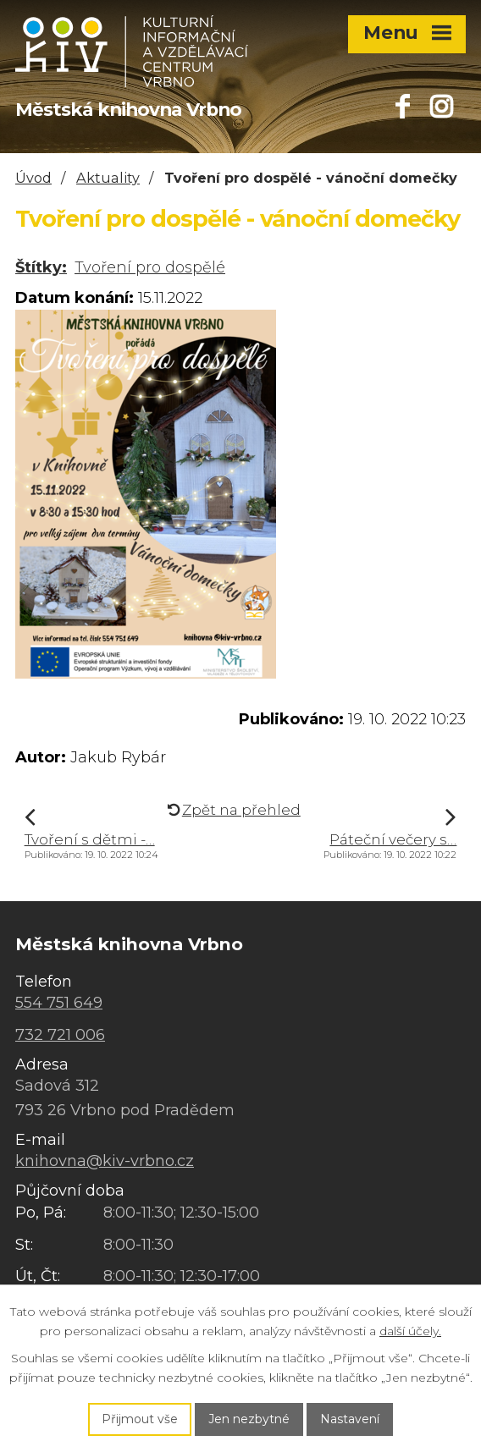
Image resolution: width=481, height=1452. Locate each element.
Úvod (33, 177)
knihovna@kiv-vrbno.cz (104, 1161)
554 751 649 (58, 1002)
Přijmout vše (140, 1419)
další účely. (410, 1331)
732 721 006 (60, 1035)
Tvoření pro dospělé (150, 267)
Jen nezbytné (249, 1419)
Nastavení (349, 1419)
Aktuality (108, 177)
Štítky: (41, 267)
